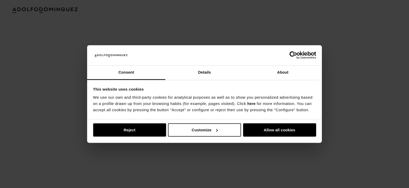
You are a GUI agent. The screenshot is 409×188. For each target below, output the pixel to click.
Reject (129, 130)
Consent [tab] (126, 72)
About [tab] (282, 72)
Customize (205, 130)
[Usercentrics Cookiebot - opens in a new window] (293, 55)
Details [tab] (204, 72)
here (251, 104)
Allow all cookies (279, 130)
